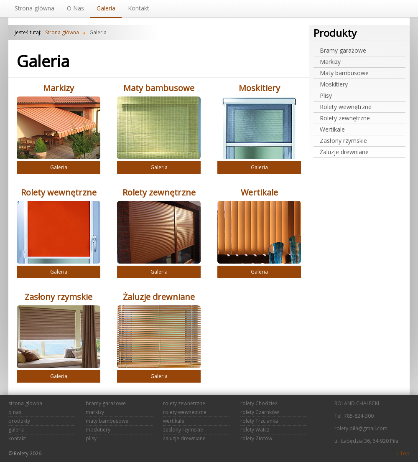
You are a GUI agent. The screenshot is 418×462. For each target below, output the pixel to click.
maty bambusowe (107, 420)
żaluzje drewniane (184, 438)
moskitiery (98, 429)
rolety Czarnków (259, 412)
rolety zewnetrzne (184, 403)
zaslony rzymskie (183, 429)
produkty (19, 420)
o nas (14, 412)
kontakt (17, 438)
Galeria (58, 167)
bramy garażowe (106, 403)
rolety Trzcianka (259, 420)
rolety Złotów (256, 438)
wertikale (173, 420)
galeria (16, 429)
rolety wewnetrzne (184, 412)
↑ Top (403, 453)
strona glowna (25, 403)
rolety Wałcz (254, 429)
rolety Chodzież (259, 403)
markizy (95, 412)
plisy (91, 438)
